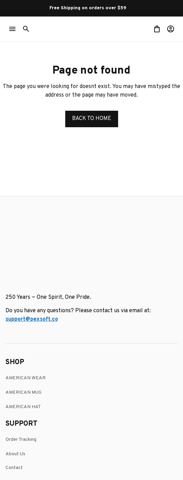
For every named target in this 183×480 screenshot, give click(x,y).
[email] (31, 233)
